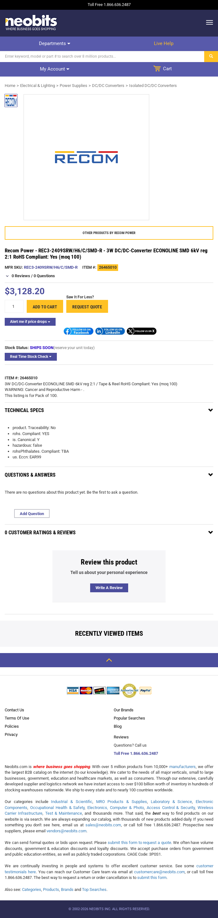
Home (10, 85)
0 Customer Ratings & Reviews (40, 533)
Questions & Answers (30, 475)
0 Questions (44, 275)
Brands (67, 889)
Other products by (109, 233)
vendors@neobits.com (66, 831)
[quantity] (14, 306)
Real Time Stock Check (31, 356)
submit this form (151, 877)
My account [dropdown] (54, 69)
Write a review (109, 587)
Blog (118, 726)
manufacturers (182, 766)
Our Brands (124, 710)
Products (51, 889)
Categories (31, 889)
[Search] (102, 56)
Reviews (121, 737)
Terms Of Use (17, 718)
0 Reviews (21, 275)
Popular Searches (129, 718)
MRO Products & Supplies (121, 801)
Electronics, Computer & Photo (115, 807)
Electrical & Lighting (37, 85)
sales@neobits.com (103, 825)
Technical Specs (24, 410)
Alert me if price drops (30, 321)
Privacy (11, 734)
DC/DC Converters (108, 85)
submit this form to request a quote (139, 842)
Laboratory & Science (171, 801)
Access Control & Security (171, 807)
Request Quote (87, 306)
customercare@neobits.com (159, 871)
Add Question (32, 513)
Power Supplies (73, 85)
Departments (54, 43)
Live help (163, 43)
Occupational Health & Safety (57, 807)
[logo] (31, 22)
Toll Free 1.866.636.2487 (136, 753)
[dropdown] (207, 22)
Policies (12, 726)
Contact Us (14, 710)
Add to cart (45, 306)
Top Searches (94, 889)
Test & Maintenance (63, 813)
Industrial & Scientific (71, 801)
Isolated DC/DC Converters (153, 85)
